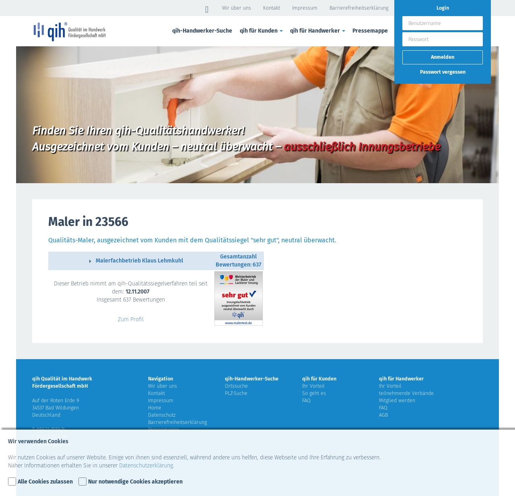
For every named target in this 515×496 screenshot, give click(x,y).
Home (154, 408)
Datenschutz (161, 415)
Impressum (304, 8)
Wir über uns (236, 8)
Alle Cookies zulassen (45, 481)
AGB (383, 415)
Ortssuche (236, 386)
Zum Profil (131, 319)
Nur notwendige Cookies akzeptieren (135, 481)
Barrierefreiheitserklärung (359, 8)
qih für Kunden (262, 30)
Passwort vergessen (443, 72)
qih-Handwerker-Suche (202, 30)
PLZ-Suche (236, 393)
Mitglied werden (397, 400)
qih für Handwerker (318, 30)
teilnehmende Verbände (406, 393)
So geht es (314, 393)
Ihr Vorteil (313, 386)
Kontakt (271, 8)
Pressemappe (370, 30)
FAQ (306, 400)
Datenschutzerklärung (146, 465)
